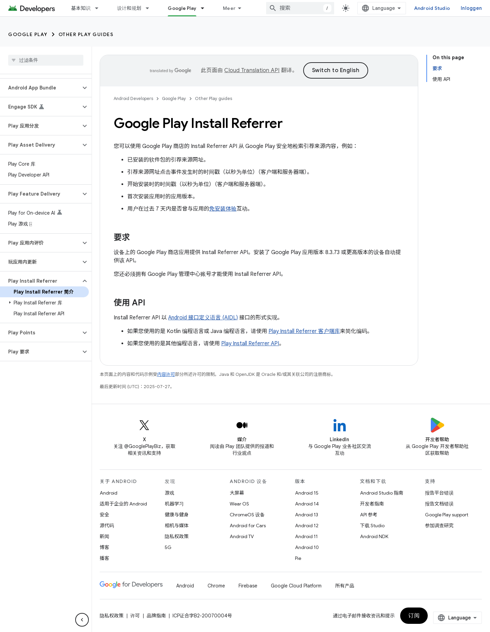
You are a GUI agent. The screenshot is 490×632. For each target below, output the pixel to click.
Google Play (28, 34)
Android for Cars (248, 525)
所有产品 (344, 586)
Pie (298, 558)
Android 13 (306, 515)
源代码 (107, 525)
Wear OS (239, 504)
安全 (104, 515)
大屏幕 (237, 493)
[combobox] (300, 8)
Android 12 (306, 525)
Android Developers (133, 98)
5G (168, 547)
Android (108, 493)
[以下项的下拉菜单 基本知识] (100, 8)
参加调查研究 (439, 525)
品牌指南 (156, 615)
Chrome (216, 586)
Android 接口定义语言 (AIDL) (203, 317)
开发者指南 (372, 504)
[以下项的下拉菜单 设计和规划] (150, 8)
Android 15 (306, 493)
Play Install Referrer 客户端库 (304, 331)
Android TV (242, 536)
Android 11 (306, 536)
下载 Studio (372, 525)
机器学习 (174, 504)
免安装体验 (222, 208)
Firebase (248, 586)
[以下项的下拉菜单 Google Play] (205, 8)
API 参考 (368, 515)
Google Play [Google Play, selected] (182, 8)
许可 (135, 615)
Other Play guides (86, 34)
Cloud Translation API (251, 70)
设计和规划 (129, 8)
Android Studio (432, 8)
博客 (104, 547)
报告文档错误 (439, 504)
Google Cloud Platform (296, 586)
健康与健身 (177, 515)
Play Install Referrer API (250, 343)
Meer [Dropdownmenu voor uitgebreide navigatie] (229, 8)
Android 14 (307, 504)
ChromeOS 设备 (247, 515)
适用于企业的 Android (123, 504)
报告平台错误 (439, 493)
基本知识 (81, 8)
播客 (104, 558)
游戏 (169, 493)
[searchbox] (45, 60)
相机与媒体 (177, 525)
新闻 (104, 536)
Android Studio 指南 (381, 493)
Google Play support (446, 515)
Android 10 (307, 547)
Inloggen (471, 8)
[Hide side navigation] (82, 620)
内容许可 (166, 374)
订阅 (414, 615)
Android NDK (374, 536)
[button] (40, 87)
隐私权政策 (177, 536)
